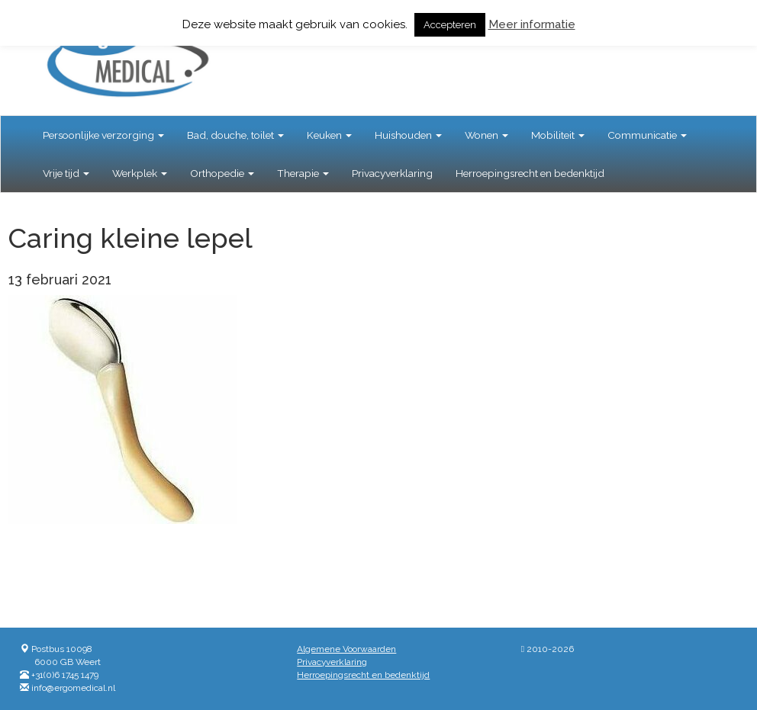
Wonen (486, 135)
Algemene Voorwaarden (346, 649)
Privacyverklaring (392, 173)
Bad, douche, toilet (235, 135)
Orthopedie (222, 173)
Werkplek (139, 173)
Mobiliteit (558, 135)
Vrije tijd (66, 173)
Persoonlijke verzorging (103, 135)
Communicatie (647, 135)
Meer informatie (531, 24)
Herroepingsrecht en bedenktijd (530, 173)
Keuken (329, 135)
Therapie (303, 173)
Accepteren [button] (450, 25)
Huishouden (408, 135)
